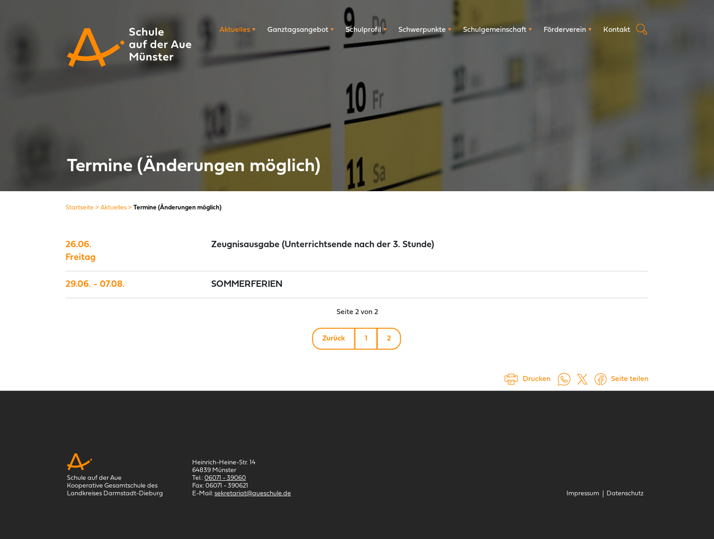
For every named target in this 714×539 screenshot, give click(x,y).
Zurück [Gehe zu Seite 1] (333, 338)
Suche (641, 29)
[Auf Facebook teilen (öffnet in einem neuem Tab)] (600, 379)
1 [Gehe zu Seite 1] (366, 338)
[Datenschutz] (625, 493)
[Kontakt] (616, 30)
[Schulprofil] (366, 30)
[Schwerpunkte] (424, 30)
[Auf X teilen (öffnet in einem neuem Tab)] (582, 379)
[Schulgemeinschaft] (497, 30)
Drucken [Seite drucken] (537, 379)
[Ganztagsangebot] (300, 30)
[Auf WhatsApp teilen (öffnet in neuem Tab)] (564, 379)
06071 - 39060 (225, 478)
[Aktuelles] (237, 30)
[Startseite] (80, 207)
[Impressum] (583, 493)
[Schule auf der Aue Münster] (95, 47)
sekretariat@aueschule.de (252, 493)
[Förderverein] (568, 30)
